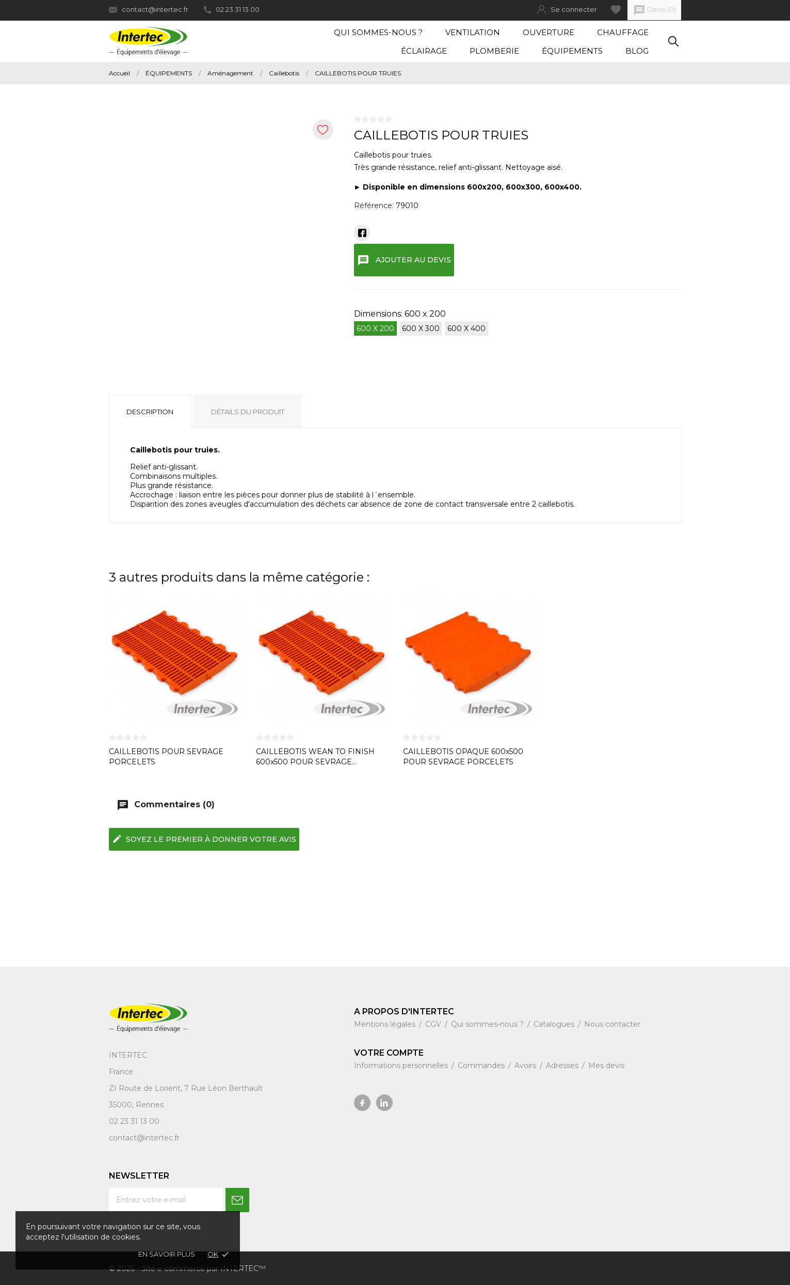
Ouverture (548, 32)
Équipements (572, 51)
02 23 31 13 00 (232, 9)
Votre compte (389, 1053)
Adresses (563, 1065)
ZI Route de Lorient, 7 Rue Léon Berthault (186, 1088)
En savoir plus (166, 1254)
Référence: (374, 205)
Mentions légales (385, 1024)
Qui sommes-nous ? (378, 32)
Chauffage (623, 32)
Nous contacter (612, 1024)
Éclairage (424, 51)
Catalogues (555, 1024)
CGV (434, 1024)
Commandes (482, 1065)
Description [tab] (149, 412)
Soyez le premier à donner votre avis (204, 839)
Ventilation (472, 32)
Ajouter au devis (404, 260)
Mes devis (606, 1065)
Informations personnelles (402, 1065)
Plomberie (494, 51)
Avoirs (526, 1065)
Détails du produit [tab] (247, 412)
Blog (637, 51)
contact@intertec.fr (148, 9)
